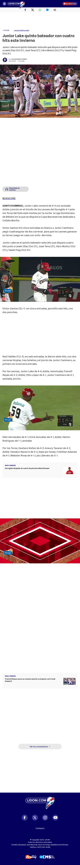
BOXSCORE (9, 198)
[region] (40, 21)
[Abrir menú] (4, 4)
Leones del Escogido (21, 30)
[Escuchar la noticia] (15, 189)
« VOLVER (5, 30)
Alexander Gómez (19, 59)
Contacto (40, 828)
